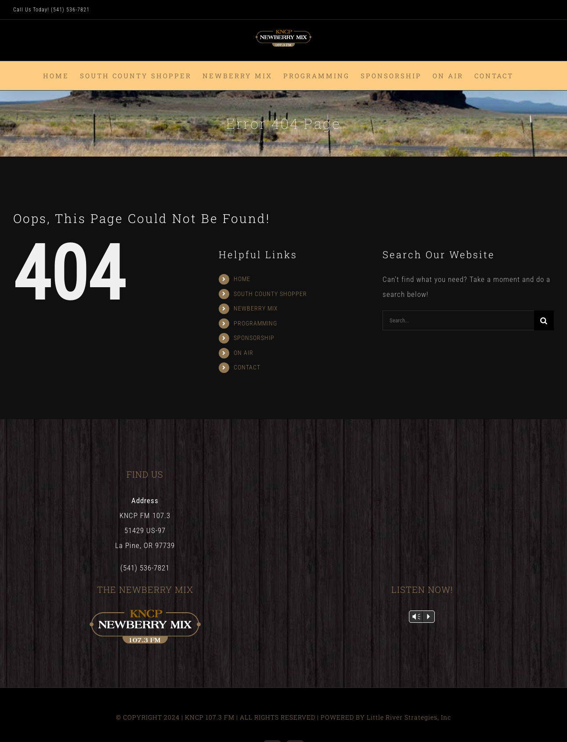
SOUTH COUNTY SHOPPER (270, 293)
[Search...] (458, 320)
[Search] (544, 320)
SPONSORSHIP (254, 337)
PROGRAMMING (255, 323)
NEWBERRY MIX (256, 308)
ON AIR (243, 352)
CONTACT (247, 367)
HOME (242, 278)
